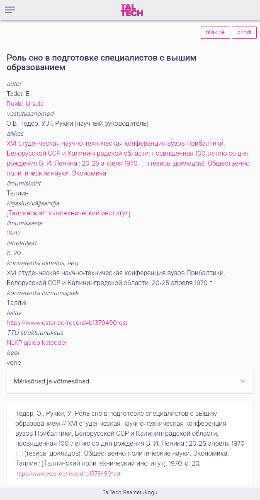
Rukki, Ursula (25, 104)
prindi (244, 32)
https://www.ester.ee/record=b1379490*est (67, 323)
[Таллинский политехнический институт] (68, 213)
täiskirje (215, 32)
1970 (13, 233)
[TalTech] (131, 10)
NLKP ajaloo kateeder (37, 343)
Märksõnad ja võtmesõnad (51, 381)
